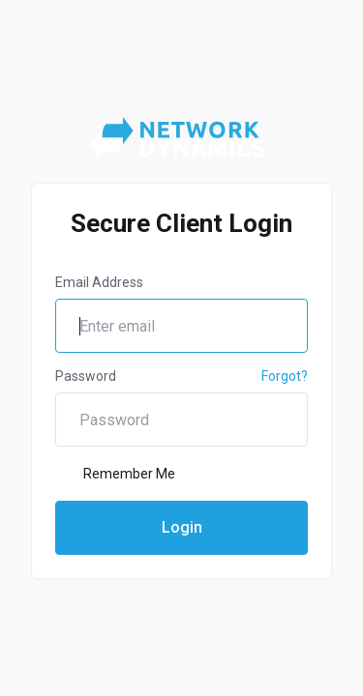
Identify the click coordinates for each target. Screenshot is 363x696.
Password (85, 376)
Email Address (99, 282)
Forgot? (284, 376)
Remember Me (115, 473)
